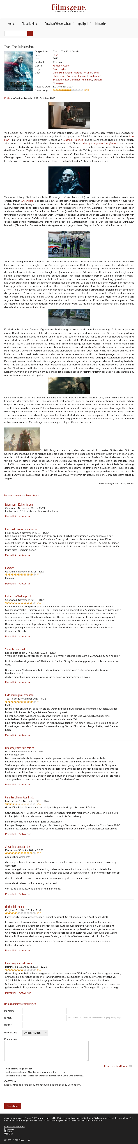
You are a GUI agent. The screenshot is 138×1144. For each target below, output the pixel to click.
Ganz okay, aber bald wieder (19, 963)
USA (55, 55)
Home (11, 23)
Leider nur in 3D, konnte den (19, 504)
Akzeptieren (96, 5)
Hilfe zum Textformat (116, 1066)
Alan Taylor (59, 69)
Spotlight (85, 24)
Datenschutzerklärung (14, 1126)
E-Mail (8, 1017)
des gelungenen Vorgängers (100, 143)
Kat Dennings (72, 79)
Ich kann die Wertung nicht (18, 596)
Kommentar (10, 1039)
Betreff (8, 1024)
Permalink (10, 516)
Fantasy (57, 65)
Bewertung (10, 1032)
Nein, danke (115, 5)
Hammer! (9, 567)
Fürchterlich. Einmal (14, 906)
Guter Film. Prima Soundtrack (19, 797)
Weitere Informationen (36, 15)
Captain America (73, 140)
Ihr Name (9, 1011)
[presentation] (31, 1094)
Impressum (9, 1129)
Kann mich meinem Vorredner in (21, 529)
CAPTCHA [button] (10, 1081)
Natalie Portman (83, 72)
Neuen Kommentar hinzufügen (21, 495)
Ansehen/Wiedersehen (59, 24)
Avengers (27, 201)
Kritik (7, 98)
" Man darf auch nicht (15, 649)
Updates (8, 1131)
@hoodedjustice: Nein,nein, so (19, 747)
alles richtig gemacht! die (17, 846)
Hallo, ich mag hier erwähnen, (19, 695)
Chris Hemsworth (63, 72)
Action (66, 65)
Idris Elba (87, 79)
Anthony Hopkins (76, 76)
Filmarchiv (101, 23)
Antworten (25, 516)
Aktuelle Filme (31, 24)
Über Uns (8, 1134)
